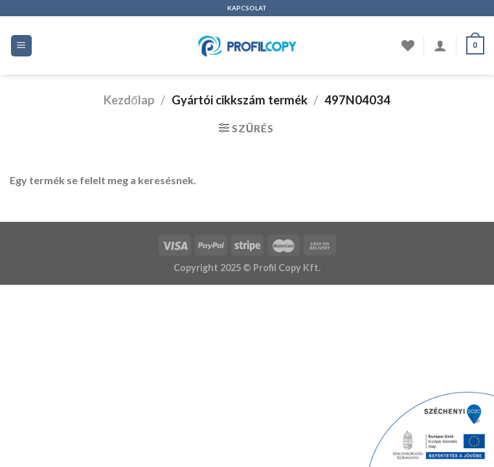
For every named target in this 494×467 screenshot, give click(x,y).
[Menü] (21, 45)
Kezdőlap (129, 100)
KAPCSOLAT (247, 8)
